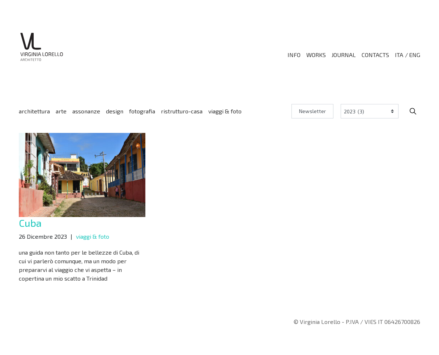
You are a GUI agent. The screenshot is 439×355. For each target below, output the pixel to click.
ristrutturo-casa (182, 111)
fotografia (142, 111)
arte (61, 111)
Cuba (30, 223)
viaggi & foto (225, 111)
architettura (34, 111)
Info (294, 55)
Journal (344, 55)
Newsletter (312, 111)
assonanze (86, 111)
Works (316, 55)
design (114, 111)
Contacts (375, 55)
